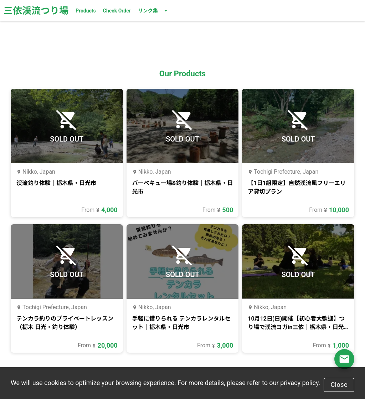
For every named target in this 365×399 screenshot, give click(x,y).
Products (86, 11)
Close (339, 384)
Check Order (117, 11)
